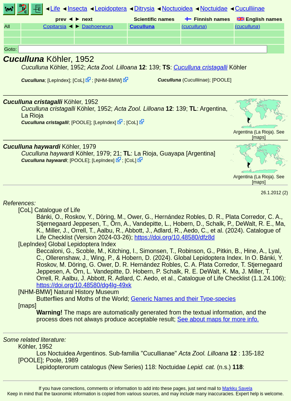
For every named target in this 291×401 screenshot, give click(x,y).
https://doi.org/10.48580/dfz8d (175, 237)
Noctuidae (213, 8)
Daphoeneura (97, 26)
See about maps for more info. (218, 319)
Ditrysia (144, 8)
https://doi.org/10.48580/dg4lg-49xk (83, 285)
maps (258, 137)
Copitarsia (54, 26)
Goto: (135, 49)
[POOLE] (222, 80)
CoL (78, 80)
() (194, 26)
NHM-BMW (108, 80)
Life (55, 8)
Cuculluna (142, 26)
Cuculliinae (249, 8)
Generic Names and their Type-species (183, 299)
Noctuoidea (177, 8)
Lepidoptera (111, 8)
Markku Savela (237, 388)
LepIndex (59, 80)
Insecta (77, 8)
